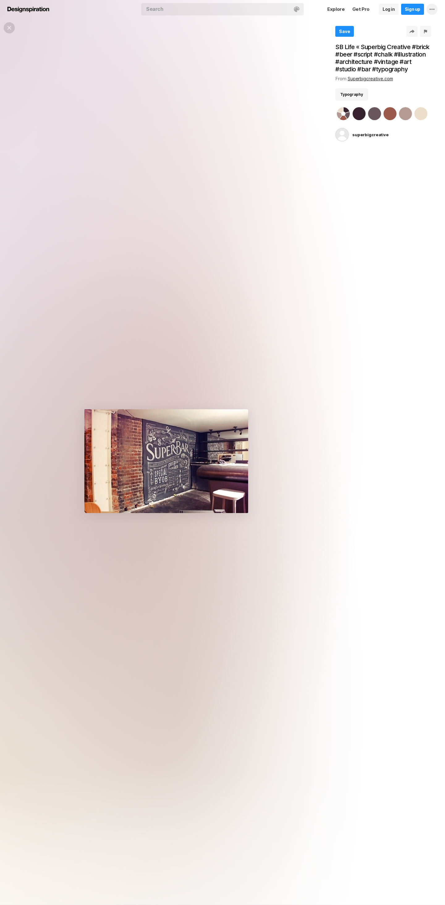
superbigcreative (370, 134)
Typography (351, 94)
